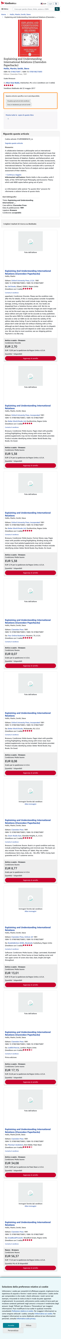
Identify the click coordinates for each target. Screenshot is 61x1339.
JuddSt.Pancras (13, 1048)
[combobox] (34, 9)
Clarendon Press (17, 630)
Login (50, 4)
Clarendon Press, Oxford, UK (22, 937)
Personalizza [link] (13, 1330)
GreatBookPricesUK (15, 1238)
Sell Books (12, 287)
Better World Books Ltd (17, 421)
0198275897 (16, 72)
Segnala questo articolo (14, 143)
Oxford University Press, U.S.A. (23, 281)
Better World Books (15, 729)
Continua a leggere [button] (14, 175)
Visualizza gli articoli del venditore (18, 101)
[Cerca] (57, 9)
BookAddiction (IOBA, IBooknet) (20, 943)
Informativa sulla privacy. (26, 1318)
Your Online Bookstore (16, 636)
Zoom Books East (14, 836)
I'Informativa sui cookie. (43, 1314)
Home (3, 14)
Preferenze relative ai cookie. (22, 1311)
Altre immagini (30, 804)
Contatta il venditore (12, 293)
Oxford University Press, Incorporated (25, 415)
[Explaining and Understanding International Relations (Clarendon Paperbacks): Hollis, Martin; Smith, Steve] (30, 21)
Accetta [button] (11, 1325)
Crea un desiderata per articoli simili (18, 105)
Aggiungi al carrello (30, 359)
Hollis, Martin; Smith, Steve (20, 14)
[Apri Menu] (5, 9)
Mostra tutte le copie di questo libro (20, 115)
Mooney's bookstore (15, 1145)
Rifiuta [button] (28, 1325)
